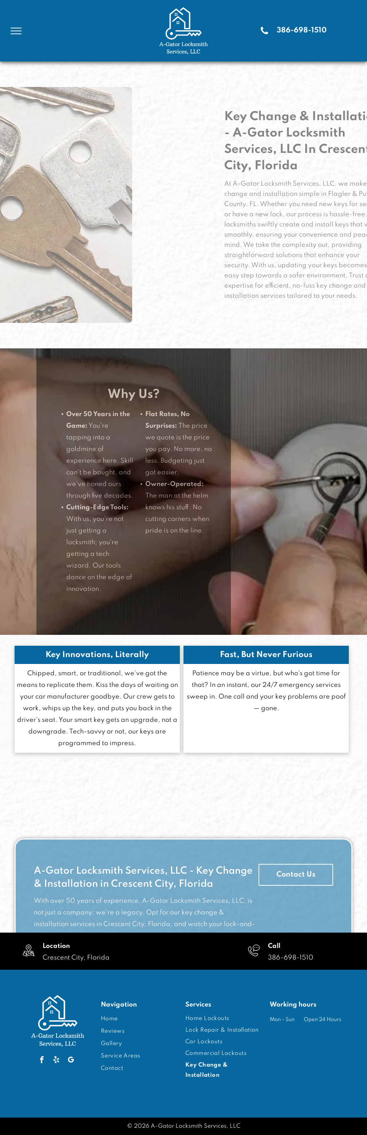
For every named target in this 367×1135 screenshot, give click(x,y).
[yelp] (56, 1061)
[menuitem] (137, 1019)
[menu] (16, 30)
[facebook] (41, 1061)
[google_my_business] (71, 1061)
